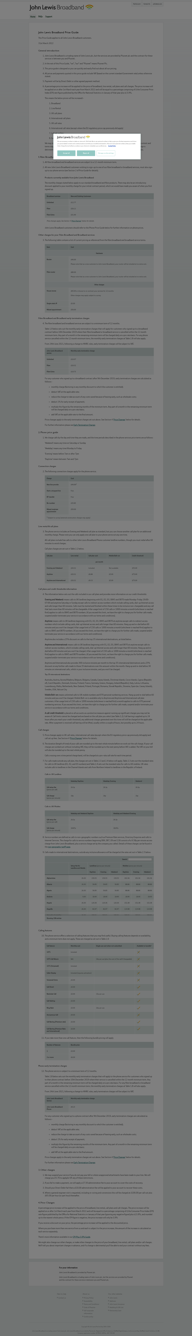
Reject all (86, 153)
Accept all (66, 153)
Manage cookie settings (106, 153)
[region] (97, 146)
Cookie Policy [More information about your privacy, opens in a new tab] (112, 146)
